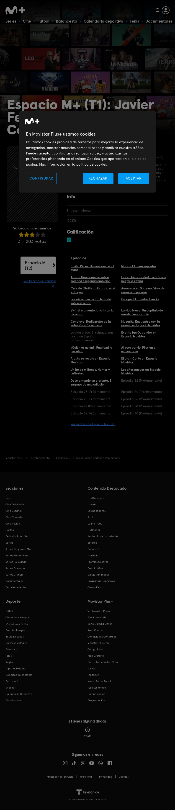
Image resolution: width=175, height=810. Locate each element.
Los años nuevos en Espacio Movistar (141, 371)
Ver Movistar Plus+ (99, 611)
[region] (87, 152)
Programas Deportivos (101, 581)
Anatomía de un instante (103, 536)
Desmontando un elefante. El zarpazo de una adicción (91, 382)
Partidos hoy (13, 700)
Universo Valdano (16, 643)
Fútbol (43, 21)
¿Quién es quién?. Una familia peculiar (91, 349)
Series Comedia (15, 568)
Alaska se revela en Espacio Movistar (90, 360)
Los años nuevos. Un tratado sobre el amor (91, 301)
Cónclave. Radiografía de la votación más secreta (91, 323)
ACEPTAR (134, 178)
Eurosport (11, 681)
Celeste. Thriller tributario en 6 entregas (93, 290)
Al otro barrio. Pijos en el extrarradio (138, 349)
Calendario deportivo (103, 21)
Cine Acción (12, 523)
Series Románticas (16, 555)
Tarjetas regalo (97, 687)
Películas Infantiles (16, 536)
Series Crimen (14, 574)
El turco (92, 542)
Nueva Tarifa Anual (99, 681)
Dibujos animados (98, 574)
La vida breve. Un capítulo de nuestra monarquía (142, 312)
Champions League (17, 617)
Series (10, 21)
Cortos (9, 530)
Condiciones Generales (102, 636)
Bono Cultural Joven (100, 623)
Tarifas (92, 668)
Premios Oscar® (98, 561)
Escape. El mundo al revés (140, 299)
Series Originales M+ (18, 549)
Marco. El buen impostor (138, 266)
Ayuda (87, 733)
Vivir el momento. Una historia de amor (92, 312)
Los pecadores (97, 510)
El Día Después (14, 636)
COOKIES (124, 776)
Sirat (90, 517)
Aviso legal (86, 776)
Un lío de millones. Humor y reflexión (90, 371)
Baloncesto (66, 21)
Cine (27, 21)
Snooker (10, 687)
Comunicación (96, 694)
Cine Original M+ (15, 504)
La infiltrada (95, 523)
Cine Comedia (14, 517)
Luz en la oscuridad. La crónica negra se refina (143, 279)
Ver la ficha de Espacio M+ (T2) (93, 424)
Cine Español (13, 510)
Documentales (158, 21)
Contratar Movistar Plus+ (103, 662)
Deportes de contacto (18, 674)
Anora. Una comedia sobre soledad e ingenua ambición (91, 279)
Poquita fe (94, 549)
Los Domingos (96, 498)
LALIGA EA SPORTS (16, 623)
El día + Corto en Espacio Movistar (139, 360)
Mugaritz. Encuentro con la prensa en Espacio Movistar (140, 323)
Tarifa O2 (93, 674)
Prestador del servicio (59, 776)
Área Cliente (95, 630)
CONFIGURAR (41, 178)
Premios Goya (96, 568)
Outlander (94, 530)
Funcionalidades (98, 617)
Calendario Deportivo (18, 694)
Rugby (9, 662)
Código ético (95, 649)
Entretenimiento (15, 587)
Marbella (93, 555)
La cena (92, 504)
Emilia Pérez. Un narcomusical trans (92, 268)
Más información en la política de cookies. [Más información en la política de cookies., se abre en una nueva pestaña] (73, 164)
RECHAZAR (98, 178)
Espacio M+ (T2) (36, 265)
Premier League (15, 630)
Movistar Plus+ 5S (98, 643)
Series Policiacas (15, 561)
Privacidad (105, 776)
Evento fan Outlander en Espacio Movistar (139, 334)
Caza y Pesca (95, 587)
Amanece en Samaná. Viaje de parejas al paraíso (143, 290)
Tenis (134, 21)
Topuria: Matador (16, 668)
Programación (96, 700)
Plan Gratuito (96, 655)
